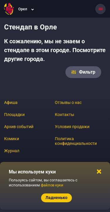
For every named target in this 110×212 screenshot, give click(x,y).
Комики (11, 138)
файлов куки (52, 185)
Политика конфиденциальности (76, 141)
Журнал (11, 150)
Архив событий (18, 126)
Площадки (14, 114)
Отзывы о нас (68, 102)
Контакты (64, 114)
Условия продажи (72, 126)
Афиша (11, 102)
